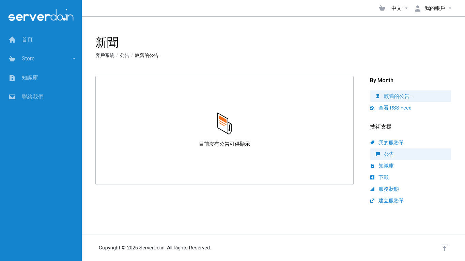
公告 (124, 55)
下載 (379, 177)
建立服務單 (387, 201)
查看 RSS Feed (391, 108)
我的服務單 (387, 143)
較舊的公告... (394, 96)
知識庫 (382, 166)
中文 (399, 8)
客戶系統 (104, 55)
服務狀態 (384, 189)
